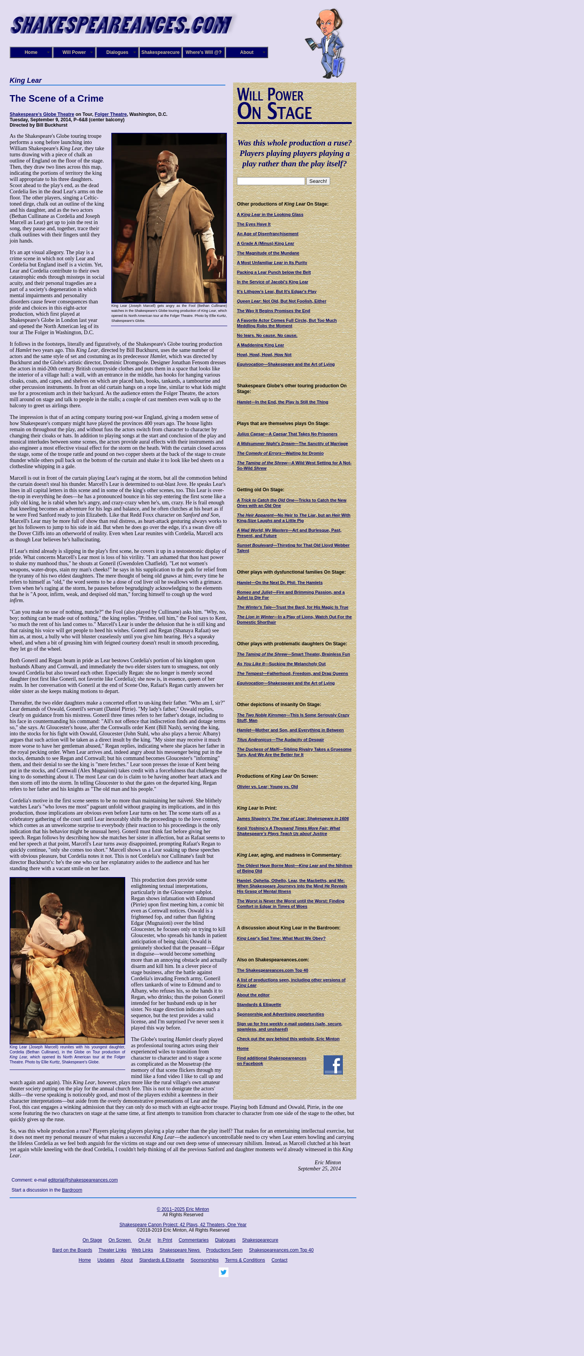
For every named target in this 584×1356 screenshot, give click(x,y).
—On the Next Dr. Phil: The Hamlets (280, 582)
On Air (144, 1240)
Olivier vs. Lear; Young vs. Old (267, 786)
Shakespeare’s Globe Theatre (42, 114)
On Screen (120, 1240)
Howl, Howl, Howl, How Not (264, 354)
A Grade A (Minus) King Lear (265, 243)
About (246, 52)
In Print (165, 1240)
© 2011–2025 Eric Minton (183, 1209)
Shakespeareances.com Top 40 (281, 1250)
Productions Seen (224, 1250)
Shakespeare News (180, 1250)
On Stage (92, 1240)
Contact (279, 1260)
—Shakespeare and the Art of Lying (286, 364)
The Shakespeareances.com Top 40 (272, 970)
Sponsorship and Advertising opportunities (280, 1014)
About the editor (253, 995)
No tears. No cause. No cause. (267, 335)
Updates (106, 1260)
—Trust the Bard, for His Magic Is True (292, 607)
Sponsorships (205, 1260)
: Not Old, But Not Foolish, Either (281, 301)
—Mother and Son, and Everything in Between (290, 730)
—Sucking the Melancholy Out (281, 663)
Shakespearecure (160, 52)
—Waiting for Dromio (280, 453)
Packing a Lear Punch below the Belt (274, 272)
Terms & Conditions (245, 1260)
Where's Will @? (204, 52)
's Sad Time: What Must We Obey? (281, 938)
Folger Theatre (111, 114)
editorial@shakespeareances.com (83, 1180)
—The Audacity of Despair (280, 739)
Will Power (74, 52)
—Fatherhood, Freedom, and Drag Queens (292, 673)
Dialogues (117, 52)
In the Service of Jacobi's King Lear (272, 282)
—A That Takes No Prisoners (287, 434)
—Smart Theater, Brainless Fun (293, 654)
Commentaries (194, 1240)
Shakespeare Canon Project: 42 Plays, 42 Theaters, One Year (183, 1224)
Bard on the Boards (72, 1250)
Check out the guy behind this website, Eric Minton (288, 1038)
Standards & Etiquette (259, 1004)
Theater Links (113, 1250)
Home (31, 52)
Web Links (142, 1250)
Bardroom (72, 1190)
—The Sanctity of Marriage (292, 443)
